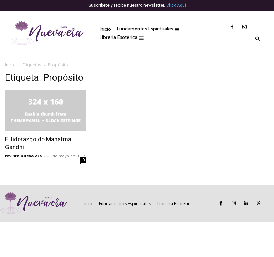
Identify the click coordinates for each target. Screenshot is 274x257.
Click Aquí (176, 5)
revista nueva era (23, 155)
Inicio (10, 65)
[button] (258, 40)
